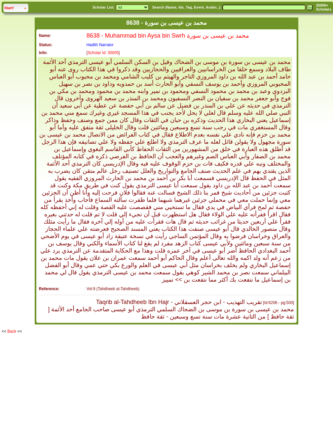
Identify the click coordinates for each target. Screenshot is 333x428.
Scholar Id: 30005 (103, 52)
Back (11, 331)
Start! (16, 7)
